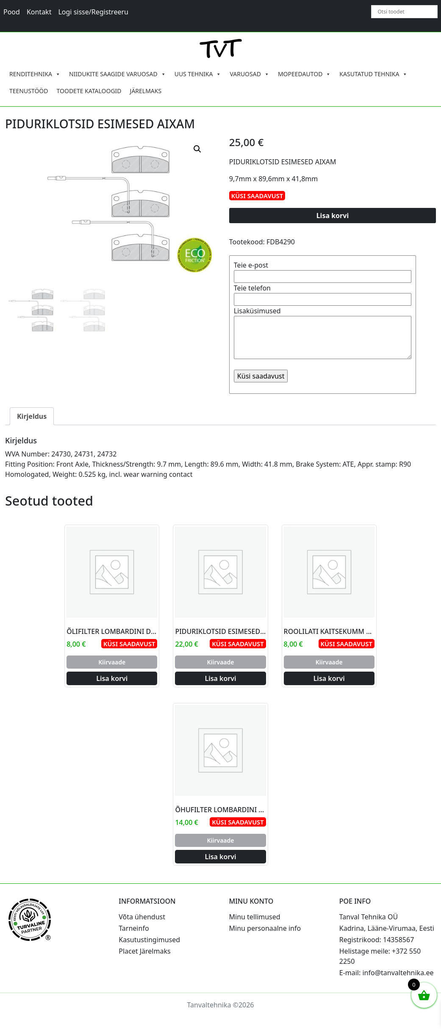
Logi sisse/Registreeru (93, 12)
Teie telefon (322, 293)
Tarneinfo (134, 928)
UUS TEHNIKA (198, 74)
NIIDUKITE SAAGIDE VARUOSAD (117, 74)
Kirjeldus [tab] (32, 416)
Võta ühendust (142, 916)
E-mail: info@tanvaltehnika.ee (386, 972)
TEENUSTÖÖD (28, 91)
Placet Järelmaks (144, 951)
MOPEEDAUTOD (304, 74)
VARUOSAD (249, 74)
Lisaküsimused (322, 333)
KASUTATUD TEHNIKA (373, 74)
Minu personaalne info (265, 928)
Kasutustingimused (149, 939)
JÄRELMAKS (146, 91)
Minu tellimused (254, 916)
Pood (11, 12)
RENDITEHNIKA (35, 74)
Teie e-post (322, 270)
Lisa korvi (332, 215)
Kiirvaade (111, 662)
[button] (197, 149)
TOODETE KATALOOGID (89, 91)
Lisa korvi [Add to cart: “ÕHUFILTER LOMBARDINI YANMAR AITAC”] (220, 856)
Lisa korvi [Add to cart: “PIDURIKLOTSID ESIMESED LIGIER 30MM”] (220, 678)
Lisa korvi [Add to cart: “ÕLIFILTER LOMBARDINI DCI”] (112, 678)
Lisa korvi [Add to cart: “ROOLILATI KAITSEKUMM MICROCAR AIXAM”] (329, 678)
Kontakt (39, 12)
